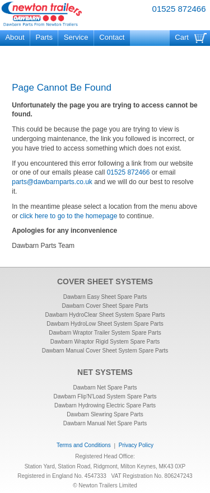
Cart (182, 37)
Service (76, 37)
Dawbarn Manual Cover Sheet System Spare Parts (105, 351)
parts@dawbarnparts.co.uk (52, 182)
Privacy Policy (136, 445)
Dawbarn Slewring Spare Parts (105, 414)
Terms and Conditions (84, 445)
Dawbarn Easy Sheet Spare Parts (105, 297)
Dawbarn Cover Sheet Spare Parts (105, 306)
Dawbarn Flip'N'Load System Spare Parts (105, 396)
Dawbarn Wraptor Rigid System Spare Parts (105, 342)
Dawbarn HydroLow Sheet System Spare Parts (104, 324)
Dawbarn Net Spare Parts (105, 387)
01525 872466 (179, 8)
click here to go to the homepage (68, 216)
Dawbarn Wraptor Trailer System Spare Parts (105, 333)
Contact (111, 37)
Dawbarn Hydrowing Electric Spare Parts (105, 405)
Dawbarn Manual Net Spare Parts (105, 423)
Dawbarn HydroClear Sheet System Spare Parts (105, 315)
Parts (44, 37)
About (14, 37)
